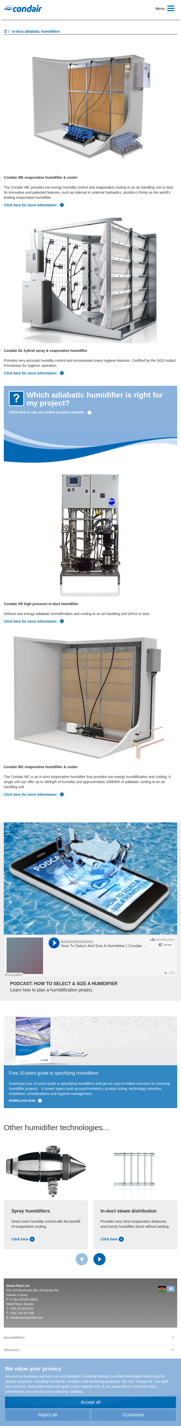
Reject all (47, 1414)
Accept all (90, 1402)
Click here (23, 1239)
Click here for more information (34, 205)
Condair (23, 8)
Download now (25, 1101)
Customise (133, 1414)
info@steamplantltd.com (26, 1318)
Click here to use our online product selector (50, 412)
